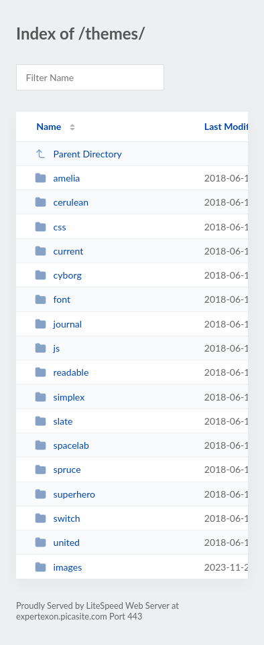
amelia (57, 178)
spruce (57, 469)
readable (61, 372)
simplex (59, 397)
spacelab (62, 445)
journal (58, 324)
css (50, 226)
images (58, 567)
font (52, 299)
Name (48, 126)
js (47, 348)
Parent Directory (78, 153)
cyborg (58, 275)
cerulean (61, 202)
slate (53, 421)
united (57, 542)
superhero (65, 494)
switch (57, 518)
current (59, 251)
